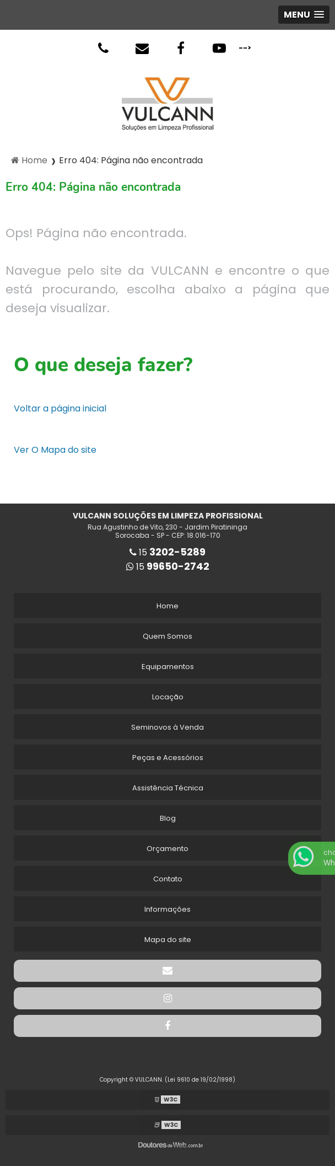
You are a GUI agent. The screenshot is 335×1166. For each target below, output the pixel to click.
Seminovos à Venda (167, 727)
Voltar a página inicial (60, 408)
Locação (167, 697)
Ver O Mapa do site (55, 449)
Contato (167, 879)
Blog (168, 818)
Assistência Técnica (167, 788)
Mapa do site (167, 939)
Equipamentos (168, 666)
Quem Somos (167, 636)
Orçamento (167, 848)
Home (167, 606)
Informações (167, 909)
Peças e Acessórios (167, 757)
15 (167, 552)
